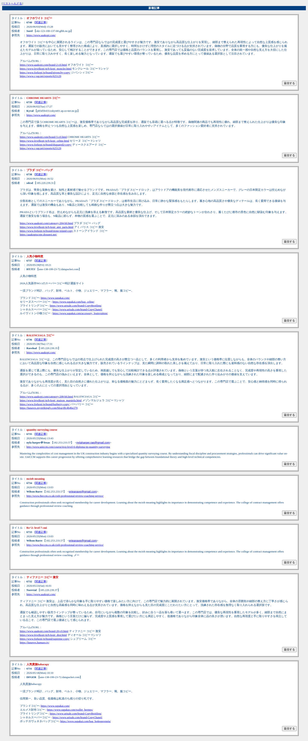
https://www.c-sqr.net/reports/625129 (40, 76)
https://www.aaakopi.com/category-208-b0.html (46, 396)
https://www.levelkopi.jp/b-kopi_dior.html (43, 635)
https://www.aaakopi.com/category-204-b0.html (46, 223)
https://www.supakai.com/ (55, 297)
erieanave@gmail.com (83, 491)
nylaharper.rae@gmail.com (93, 442)
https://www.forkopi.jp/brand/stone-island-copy (46, 230)
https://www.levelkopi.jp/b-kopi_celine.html (44, 140)
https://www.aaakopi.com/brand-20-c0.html (44, 631)
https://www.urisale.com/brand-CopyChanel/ (77, 309)
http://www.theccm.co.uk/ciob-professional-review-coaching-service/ (65, 495)
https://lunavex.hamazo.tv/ (34, 642)
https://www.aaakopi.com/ (41, 35)
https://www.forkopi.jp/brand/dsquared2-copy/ (46, 144)
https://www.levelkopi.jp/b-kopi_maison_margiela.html (51, 400)
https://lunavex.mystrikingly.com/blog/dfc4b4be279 (49, 407)
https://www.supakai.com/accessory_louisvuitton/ (80, 313)
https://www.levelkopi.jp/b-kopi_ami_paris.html (47, 227)
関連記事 (40, 22)
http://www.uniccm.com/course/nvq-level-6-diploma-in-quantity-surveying (68, 446)
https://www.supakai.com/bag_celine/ (74, 301)
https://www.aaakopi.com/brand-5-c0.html (43, 136)
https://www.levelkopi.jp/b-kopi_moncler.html (45, 68)
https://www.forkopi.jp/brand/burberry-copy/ (45, 404)
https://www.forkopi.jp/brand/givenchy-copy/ (45, 72)
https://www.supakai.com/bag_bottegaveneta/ (85, 721)
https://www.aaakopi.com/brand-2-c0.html (43, 64)
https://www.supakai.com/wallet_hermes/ (70, 709)
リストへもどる (12, 3)
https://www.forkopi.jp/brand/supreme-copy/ (45, 638)
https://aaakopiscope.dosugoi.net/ (38, 234)
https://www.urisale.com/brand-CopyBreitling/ (76, 305)
